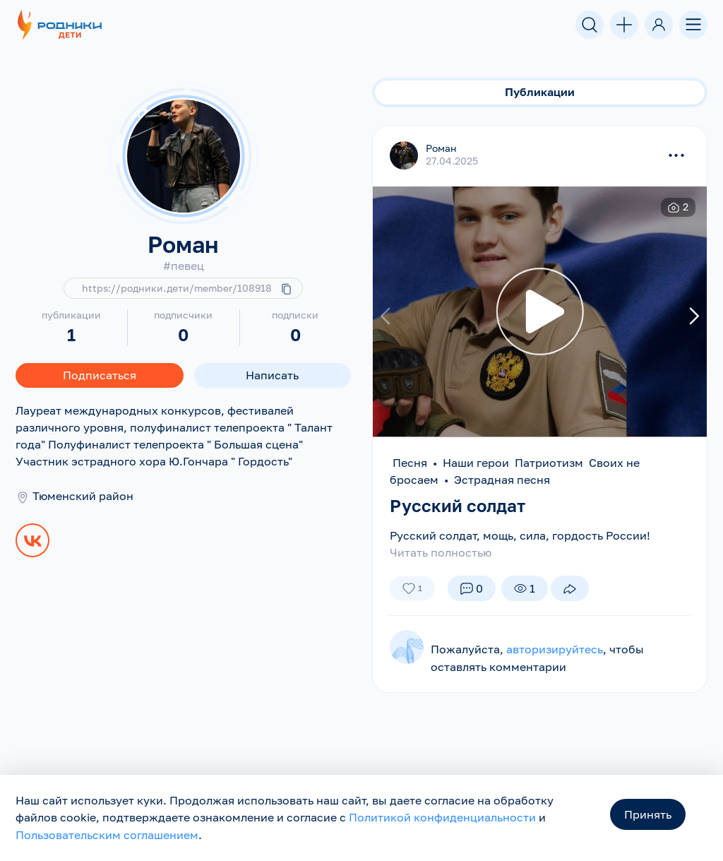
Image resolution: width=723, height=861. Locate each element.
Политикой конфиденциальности (442, 819)
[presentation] (387, 315)
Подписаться (99, 375)
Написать (272, 375)
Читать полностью (440, 552)
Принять (647, 816)
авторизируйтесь (554, 648)
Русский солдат (457, 505)
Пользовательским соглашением (107, 836)
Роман (441, 148)
